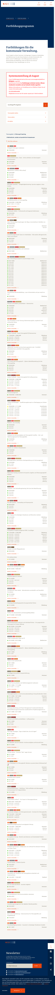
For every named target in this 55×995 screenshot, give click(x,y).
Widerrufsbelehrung (19, 967)
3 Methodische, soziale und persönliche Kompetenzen (21, 137)
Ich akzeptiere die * (18, 963)
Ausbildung (9, 972)
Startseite (10, 18)
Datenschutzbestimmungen (21, 963)
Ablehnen (4, 990)
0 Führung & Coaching (20, 134)
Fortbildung (22, 18)
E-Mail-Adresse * (9, 954)
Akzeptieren (17, 990)
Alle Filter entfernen (12, 141)
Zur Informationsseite (14, 91)
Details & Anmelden (12, 152)
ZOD (28, 972)
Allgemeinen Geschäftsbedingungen (22, 965)
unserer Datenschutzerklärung (33, 984)
